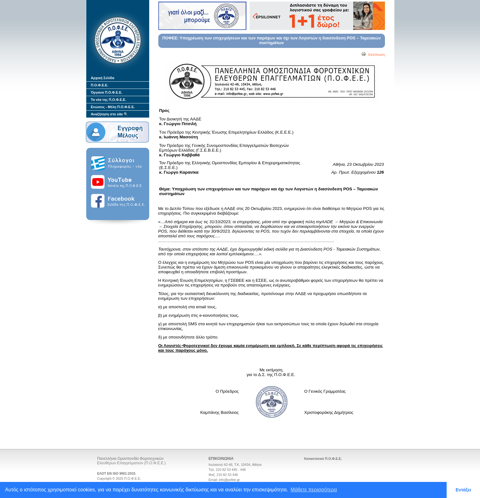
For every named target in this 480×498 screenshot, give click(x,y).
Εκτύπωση (373, 54)
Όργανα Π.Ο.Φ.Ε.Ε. (106, 92)
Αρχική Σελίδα (102, 78)
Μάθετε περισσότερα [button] (314, 489)
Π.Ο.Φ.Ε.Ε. (99, 85)
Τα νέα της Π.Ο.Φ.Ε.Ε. (109, 99)
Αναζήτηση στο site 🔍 (109, 114)
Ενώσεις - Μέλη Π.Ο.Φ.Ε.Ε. (113, 107)
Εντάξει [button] (463, 489)
